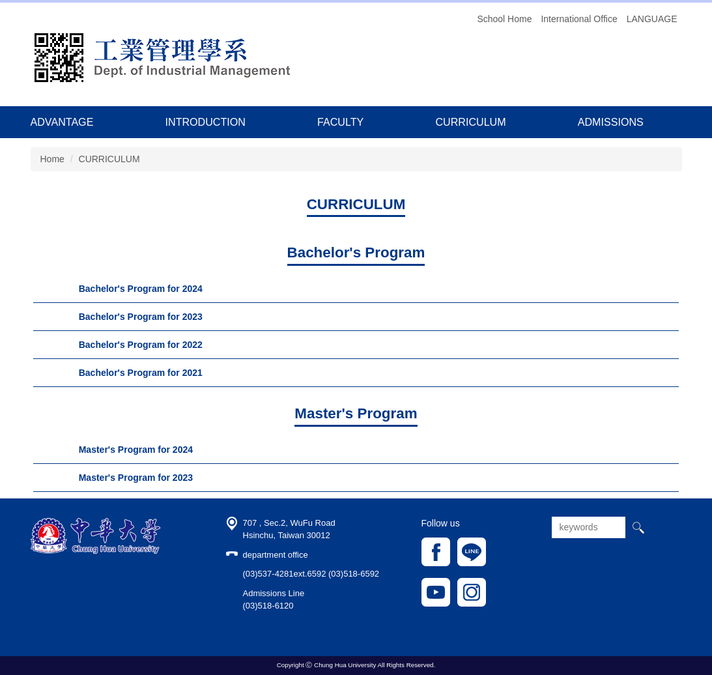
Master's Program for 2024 (136, 449)
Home (52, 159)
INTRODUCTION (205, 122)
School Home (504, 19)
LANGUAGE (652, 19)
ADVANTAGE (62, 122)
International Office (579, 19)
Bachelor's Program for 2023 (141, 316)
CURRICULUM (470, 122)
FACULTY (340, 122)
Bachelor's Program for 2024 (141, 288)
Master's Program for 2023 (136, 477)
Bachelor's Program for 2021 (141, 372)
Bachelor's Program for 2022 (141, 344)
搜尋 (638, 527)
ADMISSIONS (611, 122)
